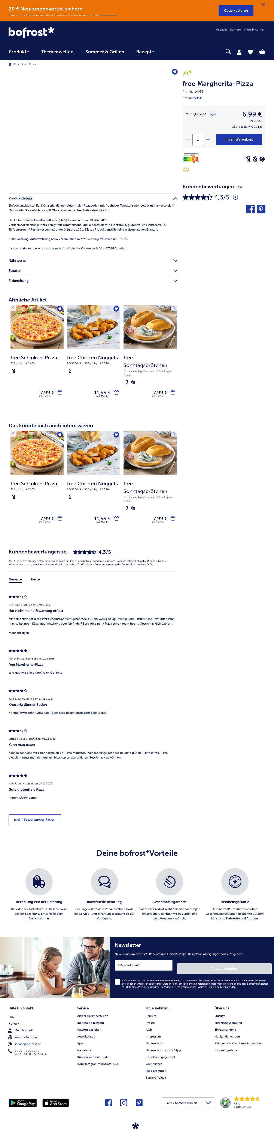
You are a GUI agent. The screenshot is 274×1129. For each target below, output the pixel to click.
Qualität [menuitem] (219, 1015)
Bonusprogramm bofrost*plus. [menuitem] (98, 1063)
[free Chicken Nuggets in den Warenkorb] (115, 393)
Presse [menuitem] (150, 1021)
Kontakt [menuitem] (14, 1021)
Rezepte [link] (145, 51)
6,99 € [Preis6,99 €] (252, 114)
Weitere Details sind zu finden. (217, 987)
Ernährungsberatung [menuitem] (228, 1021)
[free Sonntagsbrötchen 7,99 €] (150, 359)
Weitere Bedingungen (108, 15)
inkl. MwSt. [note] (45, 398)
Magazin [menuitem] (221, 29)
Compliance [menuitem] (154, 1063)
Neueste (15, 583)
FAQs (150, 568)
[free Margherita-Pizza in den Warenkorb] (239, 139)
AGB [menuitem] (149, 1028)
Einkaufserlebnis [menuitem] (225, 1028)
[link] (47, 32)
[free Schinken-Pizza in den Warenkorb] (58, 393)
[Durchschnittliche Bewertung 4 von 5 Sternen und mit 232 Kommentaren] (235, 197)
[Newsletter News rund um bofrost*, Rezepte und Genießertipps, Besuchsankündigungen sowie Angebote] (192, 970)
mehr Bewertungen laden (34, 823)
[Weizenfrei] (255, 159)
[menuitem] (19, 54)
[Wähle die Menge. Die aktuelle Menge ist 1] (197, 139)
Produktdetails (192, 98)
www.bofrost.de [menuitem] (23, 1035)
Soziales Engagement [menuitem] (160, 1056)
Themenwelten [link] (57, 51)
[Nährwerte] (192, 158)
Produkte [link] (19, 51)
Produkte (20, 64)
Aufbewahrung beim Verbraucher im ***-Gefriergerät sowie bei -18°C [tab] (68, 239)
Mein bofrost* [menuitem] (21, 1028)
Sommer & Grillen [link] (104, 51)
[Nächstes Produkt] (172, 309)
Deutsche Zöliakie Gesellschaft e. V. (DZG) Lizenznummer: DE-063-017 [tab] (58, 220)
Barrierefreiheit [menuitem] (156, 1076)
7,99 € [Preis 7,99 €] (44, 393)
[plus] (208, 139)
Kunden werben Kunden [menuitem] (93, 1056)
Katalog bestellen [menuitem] (89, 1028)
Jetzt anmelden (253, 969)
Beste (35, 583)
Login (212, 114)
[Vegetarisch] (262, 159)
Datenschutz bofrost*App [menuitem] (163, 1049)
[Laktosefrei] (248, 159)
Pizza (32, 64)
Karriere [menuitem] (235, 29)
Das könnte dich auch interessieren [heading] (51, 427)
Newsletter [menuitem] (84, 1049)
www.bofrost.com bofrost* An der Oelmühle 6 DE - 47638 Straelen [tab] (67, 248)
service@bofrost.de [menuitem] (25, 1042)
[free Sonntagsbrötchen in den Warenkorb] (171, 393)
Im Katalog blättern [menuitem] (90, 1021)
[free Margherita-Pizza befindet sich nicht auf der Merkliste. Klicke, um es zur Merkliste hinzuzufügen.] (173, 73)
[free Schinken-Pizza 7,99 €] (37, 359)
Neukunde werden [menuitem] (227, 1035)
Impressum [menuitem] (153, 1035)
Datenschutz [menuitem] (154, 1042)
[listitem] (39, 898)
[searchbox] (168, 51)
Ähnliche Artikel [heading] (28, 300)
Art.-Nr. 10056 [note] (193, 91)
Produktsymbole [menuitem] (225, 1049)
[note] (37, 364)
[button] (236, 10)
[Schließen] (263, 4)
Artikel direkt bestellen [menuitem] (92, 1015)
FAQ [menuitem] (12, 1015)
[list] (137, 898)
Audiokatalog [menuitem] (86, 1035)
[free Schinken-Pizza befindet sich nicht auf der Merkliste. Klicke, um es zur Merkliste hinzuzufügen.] (59, 309)
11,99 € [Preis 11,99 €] (99, 393)
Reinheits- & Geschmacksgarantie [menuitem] (237, 1042)
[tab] (239, 52)
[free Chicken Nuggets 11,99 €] (93, 359)
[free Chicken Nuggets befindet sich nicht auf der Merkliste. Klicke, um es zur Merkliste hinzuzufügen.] (115, 309)
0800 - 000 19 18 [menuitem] (24, 1049)
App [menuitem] (80, 1042)
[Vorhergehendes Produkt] (14, 309)
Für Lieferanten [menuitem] (156, 1069)
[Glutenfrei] (186, 169)
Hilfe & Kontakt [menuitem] (254, 29)
